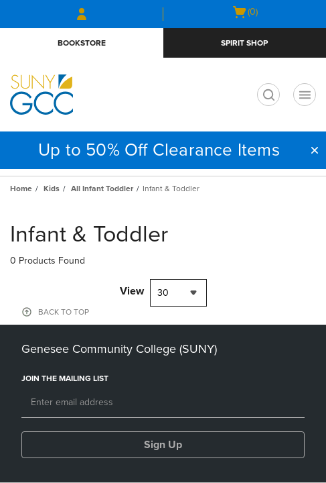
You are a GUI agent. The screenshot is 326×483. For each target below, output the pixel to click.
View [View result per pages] (132, 291)
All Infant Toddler (102, 188)
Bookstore (82, 43)
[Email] (163, 403)
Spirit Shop (244, 43)
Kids (52, 188)
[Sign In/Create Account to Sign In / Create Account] (82, 14)
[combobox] (178, 293)
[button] (314, 150)
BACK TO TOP (63, 312)
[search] (268, 94)
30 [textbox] (163, 293)
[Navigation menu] (304, 94)
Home (21, 188)
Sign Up (163, 444)
